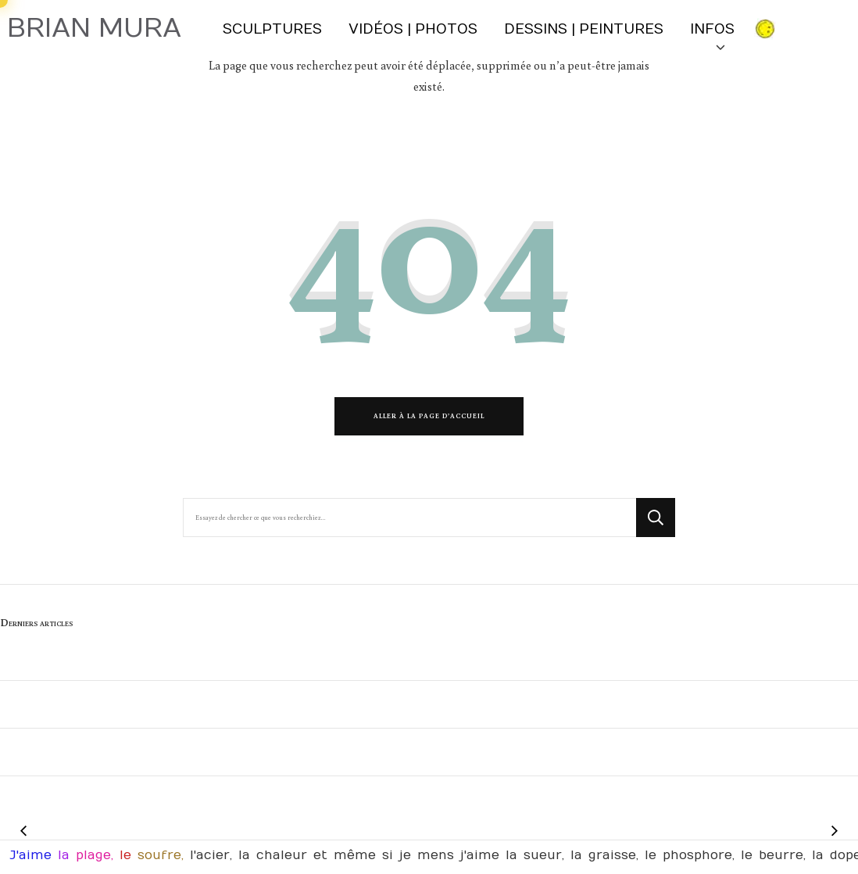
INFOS (715, 35)
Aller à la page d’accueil (429, 415)
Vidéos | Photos (413, 29)
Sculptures (272, 29)
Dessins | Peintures (583, 29)
